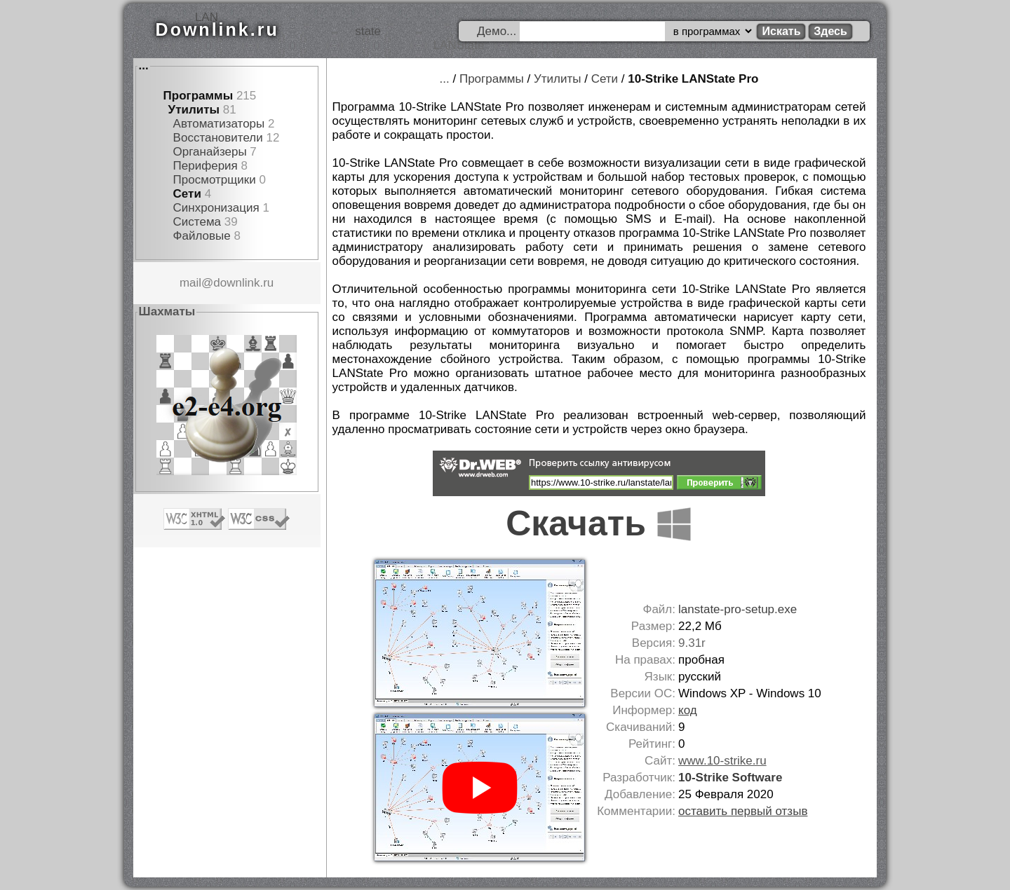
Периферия (205, 165)
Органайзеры (210, 151)
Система (197, 221)
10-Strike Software (730, 777)
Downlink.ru (217, 29)
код (687, 710)
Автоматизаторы (219, 123)
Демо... (496, 31)
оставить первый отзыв (742, 811)
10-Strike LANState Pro (693, 78)
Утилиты (194, 109)
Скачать (599, 523)
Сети (187, 193)
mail (190, 282)
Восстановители (218, 137)
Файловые (202, 235)
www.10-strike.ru (722, 760)
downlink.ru (243, 282)
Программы (198, 95)
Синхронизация (216, 207)
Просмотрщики (214, 179)
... (144, 65)
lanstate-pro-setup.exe (737, 609)
